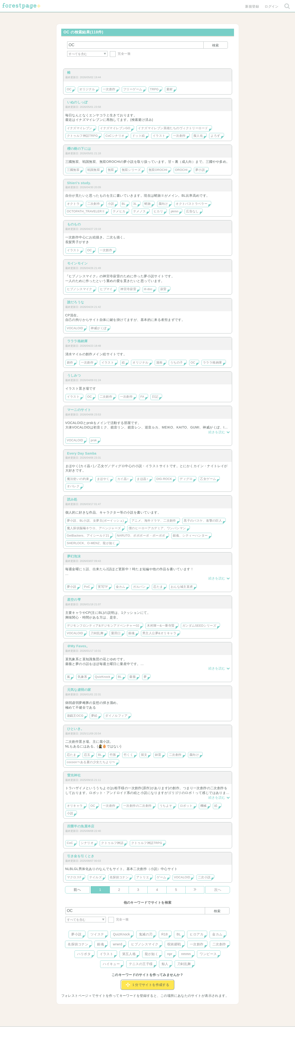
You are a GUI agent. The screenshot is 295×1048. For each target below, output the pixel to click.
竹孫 (113, 754)
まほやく (103, 479)
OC (69, 89)
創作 (70, 362)
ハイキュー (111, 964)
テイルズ (95, 877)
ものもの (74, 224)
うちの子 (176, 362)
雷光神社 (74, 775)
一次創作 (109, 89)
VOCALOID (75, 328)
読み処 (72, 499)
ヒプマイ (106, 289)
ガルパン (139, 586)
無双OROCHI (158, 170)
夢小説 (200, 170)
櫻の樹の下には (79, 148)
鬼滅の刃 (146, 934)
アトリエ (142, 877)
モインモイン (77, 263)
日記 (155, 396)
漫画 (159, 362)
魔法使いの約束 (78, 479)
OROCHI (181, 170)
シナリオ (87, 843)
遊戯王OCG (75, 715)
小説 (111, 203)
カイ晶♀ (123, 479)
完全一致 (120, 53)
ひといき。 (75, 729)
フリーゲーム (132, 89)
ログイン (271, 6)
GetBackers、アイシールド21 (88, 535)
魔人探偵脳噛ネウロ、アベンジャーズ (94, 528)
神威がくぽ (99, 328)
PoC (87, 586)
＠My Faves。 (78, 646)
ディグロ (186, 479)
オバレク (73, 486)
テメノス (139, 211)
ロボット (186, 805)
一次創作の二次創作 (137, 805)
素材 (169, 89)
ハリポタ (84, 954)
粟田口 (116, 633)
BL (124, 203)
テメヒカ (119, 211)
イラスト (159, 135)
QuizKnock (102, 677)
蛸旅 (147, 203)
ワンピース (208, 954)
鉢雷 (158, 754)
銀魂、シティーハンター (190, 535)
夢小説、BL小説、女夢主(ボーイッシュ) (95, 520)
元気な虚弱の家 (79, 690)
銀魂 (131, 633)
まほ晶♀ (143, 479)
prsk (94, 440)
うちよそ (165, 805)
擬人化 (198, 135)
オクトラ (73, 203)
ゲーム (161, 877)
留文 (144, 754)
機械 (203, 805)
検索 (215, 45)
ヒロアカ (196, 934)
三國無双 (73, 170)
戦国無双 (93, 170)
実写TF (103, 586)
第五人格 (129, 954)
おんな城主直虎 (182, 586)
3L (135, 203)
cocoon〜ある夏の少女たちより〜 (91, 762)
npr (170, 954)
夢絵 (94, 715)
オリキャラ (75, 805)
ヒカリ (158, 211)
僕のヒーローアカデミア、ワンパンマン (157, 528)
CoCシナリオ (114, 135)
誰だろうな (75, 302)
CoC (70, 843)
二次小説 (204, 877)
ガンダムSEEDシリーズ (199, 625)
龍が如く (152, 954)
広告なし (192, 211)
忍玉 (87, 754)
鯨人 (165, 964)
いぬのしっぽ (77, 102)
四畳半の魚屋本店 (80, 826)
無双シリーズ (131, 170)
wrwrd (117, 944)
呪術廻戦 (174, 944)
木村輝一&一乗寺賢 (160, 625)
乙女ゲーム (208, 479)
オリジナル (87, 89)
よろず (215, 135)
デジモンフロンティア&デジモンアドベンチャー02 (103, 625)
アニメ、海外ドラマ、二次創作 (153, 520)
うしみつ (74, 375)
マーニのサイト (79, 410)
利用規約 (140, 1031)
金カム (120, 586)
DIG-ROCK (164, 479)
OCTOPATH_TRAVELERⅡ (86, 211)
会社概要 (165, 1031)
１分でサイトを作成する (147, 985)
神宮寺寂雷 (128, 289)
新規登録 (252, 6)
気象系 (82, 677)
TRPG (154, 89)
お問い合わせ (113, 1031)
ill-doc (148, 289)
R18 (164, 934)
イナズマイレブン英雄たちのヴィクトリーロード (173, 128)
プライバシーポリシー (198, 1031)
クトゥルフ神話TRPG (82, 135)
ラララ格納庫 (77, 341)
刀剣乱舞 (97, 633)
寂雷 (163, 289)
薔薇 (132, 677)
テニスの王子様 (141, 964)
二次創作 (93, 203)
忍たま (158, 586)
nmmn (186, 954)
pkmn (174, 211)
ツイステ (97, 934)
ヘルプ (87, 1031)
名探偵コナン (119, 877)
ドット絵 (138, 135)
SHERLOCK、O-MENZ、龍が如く (91, 543)
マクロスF (74, 877)
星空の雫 (74, 599)
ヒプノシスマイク (79, 289)
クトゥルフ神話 (112, 843)
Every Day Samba (82, 453)
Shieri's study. (79, 183)
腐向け (163, 203)
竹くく (128, 754)
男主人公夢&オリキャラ (159, 633)
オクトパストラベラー (191, 203)
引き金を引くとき (80, 856)
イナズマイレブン (79, 128)
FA (142, 396)
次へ (217, 890)
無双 (111, 170)
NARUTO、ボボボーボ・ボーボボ (141, 535)
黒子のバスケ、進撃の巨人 (203, 520)
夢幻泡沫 (74, 556)
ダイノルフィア (116, 715)
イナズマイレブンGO (115, 128)
